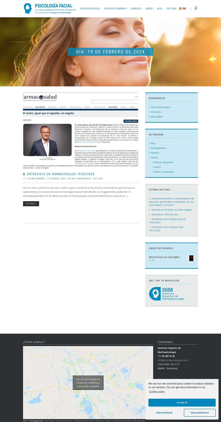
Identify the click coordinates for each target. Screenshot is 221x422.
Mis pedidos (157, 116)
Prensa (154, 157)
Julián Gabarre (36, 178)
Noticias (171, 8)
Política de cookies (103, 420)
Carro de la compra (160, 107)
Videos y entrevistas (164, 171)
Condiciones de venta (121, 420)
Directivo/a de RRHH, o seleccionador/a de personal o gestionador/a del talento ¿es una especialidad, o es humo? (171, 201)
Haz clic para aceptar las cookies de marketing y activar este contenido (88, 383)
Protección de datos (64, 420)
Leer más (30, 204)
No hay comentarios (79, 178)
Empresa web (139, 420)
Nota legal (49, 420)
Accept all (182, 402)
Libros (149, 8)
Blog (159, 8)
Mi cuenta (156, 111)
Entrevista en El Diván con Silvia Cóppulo (171, 209)
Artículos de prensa (163, 162)
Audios (157, 167)
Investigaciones (158, 148)
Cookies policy (157, 391)
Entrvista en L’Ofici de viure (164, 214)
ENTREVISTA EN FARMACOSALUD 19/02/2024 (61, 174)
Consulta (136, 8)
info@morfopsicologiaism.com (173, 360)
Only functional (164, 412)
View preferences (200, 412)
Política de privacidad (83, 420)
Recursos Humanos (115, 8)
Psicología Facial (90, 8)
